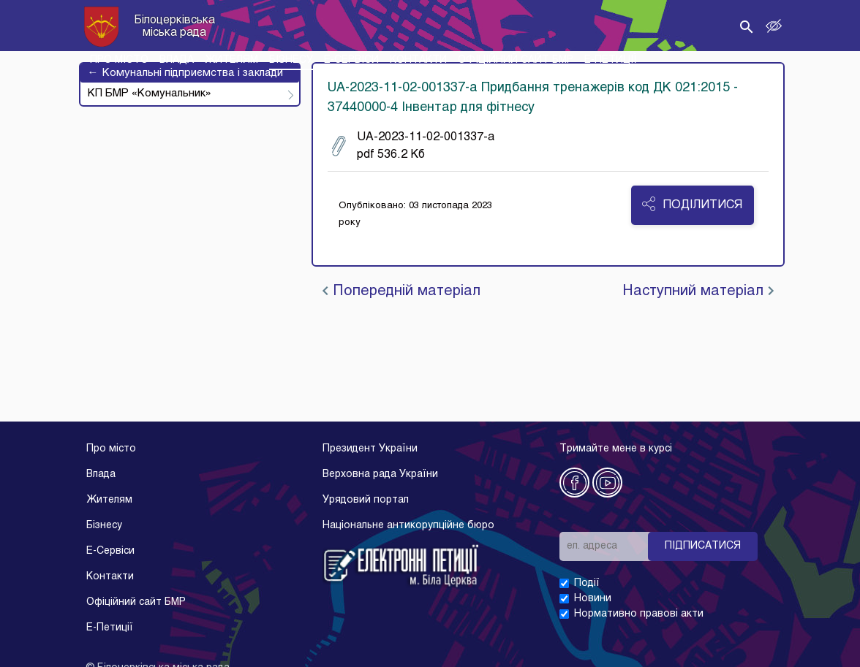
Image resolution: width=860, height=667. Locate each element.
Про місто (111, 449)
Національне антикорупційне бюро (408, 525)
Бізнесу (104, 525)
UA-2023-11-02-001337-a (412, 146)
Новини (592, 598)
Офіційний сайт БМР (136, 602)
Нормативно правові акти (639, 614)
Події (587, 583)
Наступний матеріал (698, 291)
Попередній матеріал (401, 291)
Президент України (370, 449)
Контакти (110, 577)
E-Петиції (109, 628)
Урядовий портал (365, 500)
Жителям (109, 500)
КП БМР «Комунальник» (149, 93)
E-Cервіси (110, 551)
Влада (101, 474)
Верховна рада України (380, 474)
